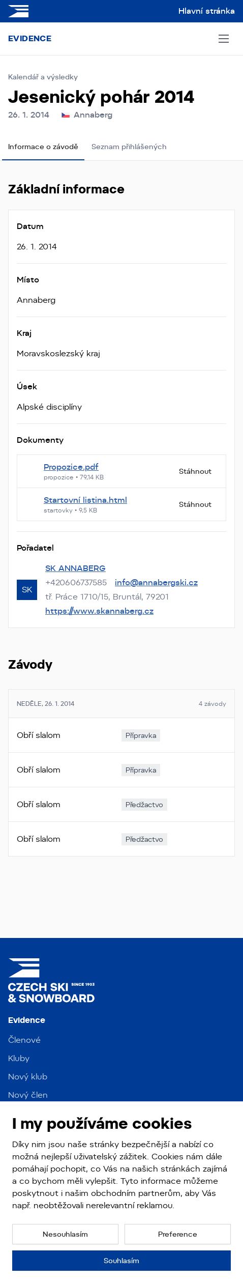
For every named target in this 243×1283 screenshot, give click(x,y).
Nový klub (27, 1076)
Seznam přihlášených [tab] (129, 146)
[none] (141, 735)
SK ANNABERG (75, 568)
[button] (65, 1234)
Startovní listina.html (85, 500)
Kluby (18, 1058)
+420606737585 (76, 582)
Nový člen (28, 1095)
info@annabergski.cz (156, 582)
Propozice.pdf (71, 467)
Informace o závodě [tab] (43, 146)
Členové (24, 1040)
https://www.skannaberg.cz (99, 611)
